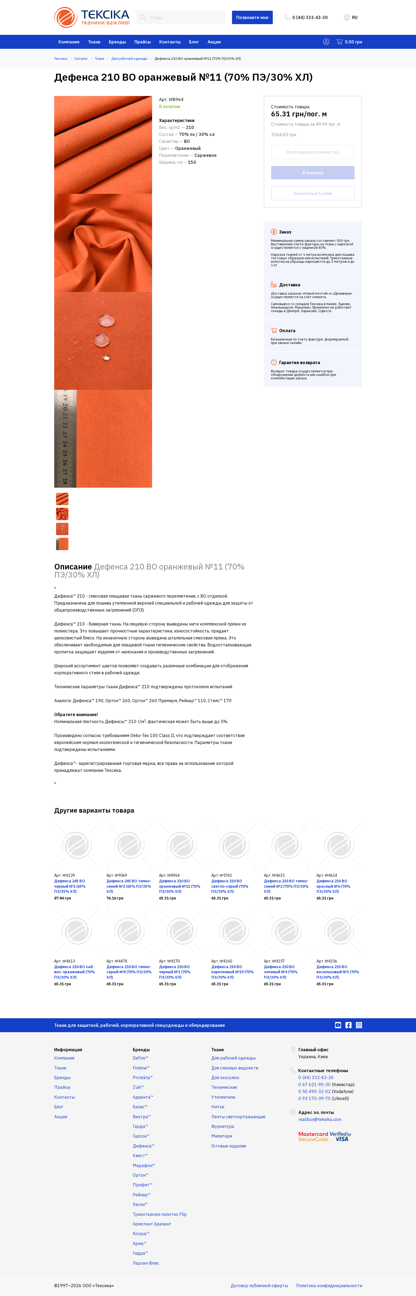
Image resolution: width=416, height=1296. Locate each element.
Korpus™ (141, 1233)
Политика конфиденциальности (329, 1285)
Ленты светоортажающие (238, 1116)
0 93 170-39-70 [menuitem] (315, 1098)
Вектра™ (142, 1116)
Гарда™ (140, 1126)
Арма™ (139, 1243)
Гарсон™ (141, 1136)
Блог (194, 42)
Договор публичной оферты (259, 1285)
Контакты (170, 42)
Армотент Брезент (152, 1224)
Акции (214, 42)
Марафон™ (144, 1165)
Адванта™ (143, 1097)
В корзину (313, 172)
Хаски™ (140, 1204)
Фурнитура (222, 1126)
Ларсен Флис (146, 1263)
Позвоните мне (252, 17)
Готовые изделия (228, 1146)
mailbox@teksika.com (320, 1119)
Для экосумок (225, 1077)
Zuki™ (138, 1087)
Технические (224, 1087)
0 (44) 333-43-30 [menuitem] (306, 17)
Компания (68, 42)
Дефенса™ (143, 1146)
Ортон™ (141, 1175)
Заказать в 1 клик (313, 193)
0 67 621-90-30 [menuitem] (315, 1084)
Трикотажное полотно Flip (160, 1214)
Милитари (221, 1136)
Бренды (117, 42)
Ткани (94, 42)
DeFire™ (140, 1058)
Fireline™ (141, 1068)
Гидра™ (140, 1253)
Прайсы (142, 42)
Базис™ (140, 1106)
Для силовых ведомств (234, 1068)
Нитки (217, 1106)
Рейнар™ (142, 1194)
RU (351, 17)
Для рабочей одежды (233, 1058)
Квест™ (140, 1155)
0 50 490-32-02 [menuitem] (315, 1091)
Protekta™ (143, 1077)
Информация (68, 1049)
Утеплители (223, 1097)
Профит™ (142, 1184)
